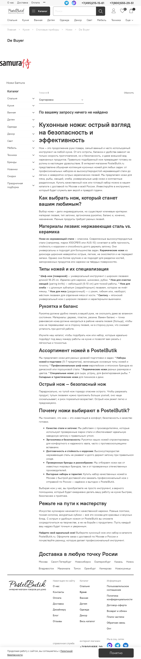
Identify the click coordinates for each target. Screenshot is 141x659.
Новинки (12, 169)
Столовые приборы (47, 29)
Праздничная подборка (15, 185)
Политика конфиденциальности (119, 597)
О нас (10, 2)
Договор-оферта (117, 605)
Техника (116, 20)
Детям (51, 20)
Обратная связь (116, 622)
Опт (109, 628)
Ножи (69, 29)
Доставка (22, 2)
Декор (78, 20)
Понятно (116, 653)
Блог (56, 615)
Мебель (101, 20)
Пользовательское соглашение (118, 588)
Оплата (35, 2)
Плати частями (115, 616)
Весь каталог (87, 621)
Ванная (38, 20)
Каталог (39, 11)
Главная (11, 29)
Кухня (25, 20)
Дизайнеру (59, 609)
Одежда (64, 20)
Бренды (12, 162)
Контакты (58, 592)
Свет (89, 20)
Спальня (12, 20)
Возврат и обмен (117, 611)
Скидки (11, 176)
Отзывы (57, 621)
